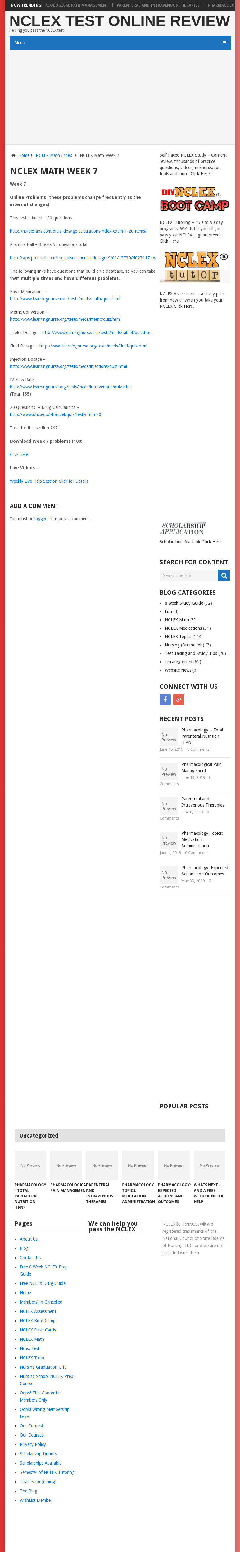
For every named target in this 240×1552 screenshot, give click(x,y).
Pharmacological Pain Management (74, 5)
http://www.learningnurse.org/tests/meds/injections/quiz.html (68, 366)
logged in (43, 518)
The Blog (28, 1490)
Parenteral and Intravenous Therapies (162, 5)
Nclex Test (29, 1348)
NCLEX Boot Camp (38, 1320)
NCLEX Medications (183, 628)
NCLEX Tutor (32, 1357)
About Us (29, 1239)
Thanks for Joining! (38, 1481)
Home (23, 155)
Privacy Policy (33, 1444)
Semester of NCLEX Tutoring (47, 1472)
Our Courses (31, 1435)
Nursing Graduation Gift (43, 1367)
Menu (19, 42)
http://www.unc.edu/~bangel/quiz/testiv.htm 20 (55, 414)
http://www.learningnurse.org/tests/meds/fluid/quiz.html (93, 345)
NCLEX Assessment (38, 1311)
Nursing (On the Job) (184, 644)
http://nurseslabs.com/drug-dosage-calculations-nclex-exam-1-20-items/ (78, 231)
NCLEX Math (177, 619)
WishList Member (36, 1500)
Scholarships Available (40, 1462)
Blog (24, 1248)
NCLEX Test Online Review (119, 21)
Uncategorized (178, 661)
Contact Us (30, 1257)
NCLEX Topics (178, 636)
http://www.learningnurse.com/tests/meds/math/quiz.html (65, 298)
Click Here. (201, 173)
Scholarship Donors (38, 1453)
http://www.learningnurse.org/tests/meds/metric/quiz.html (65, 319)
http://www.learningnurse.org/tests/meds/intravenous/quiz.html (71, 386)
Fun (168, 611)
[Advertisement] (119, 97)
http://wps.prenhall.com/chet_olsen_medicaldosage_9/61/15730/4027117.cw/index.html (94, 257)
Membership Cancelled (41, 1301)
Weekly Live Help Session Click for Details (49, 481)
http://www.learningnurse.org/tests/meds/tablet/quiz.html (97, 332)
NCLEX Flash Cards (38, 1329)
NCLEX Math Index (54, 155)
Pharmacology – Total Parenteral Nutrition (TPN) (202, 736)
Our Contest (31, 1425)
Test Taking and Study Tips (191, 653)
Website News (178, 670)
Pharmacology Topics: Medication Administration (202, 839)
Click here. (19, 454)
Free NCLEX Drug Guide (43, 1283)
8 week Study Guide (184, 603)
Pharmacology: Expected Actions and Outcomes (204, 870)
